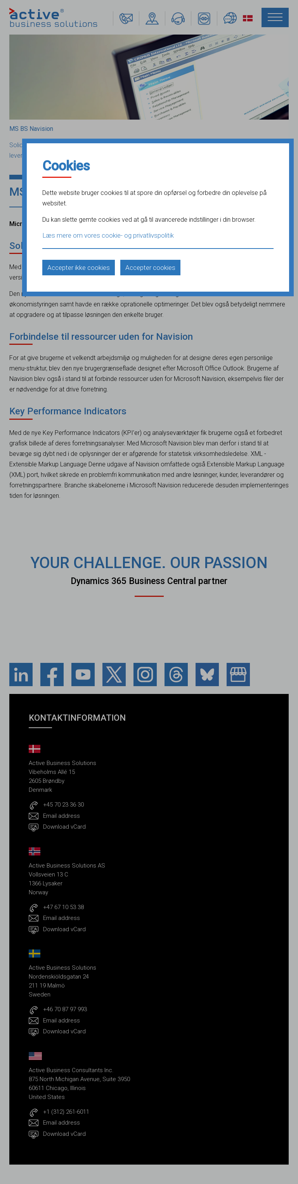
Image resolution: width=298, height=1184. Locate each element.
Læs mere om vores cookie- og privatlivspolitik (108, 235)
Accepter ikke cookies (78, 267)
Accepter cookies (150, 267)
